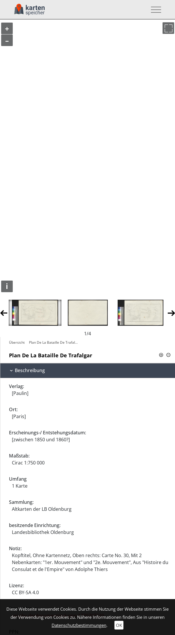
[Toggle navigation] (154, 9)
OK (119, 625)
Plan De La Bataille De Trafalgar (54, 342)
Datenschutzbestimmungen (79, 625)
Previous (3, 312)
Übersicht (17, 342)
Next (171, 312)
